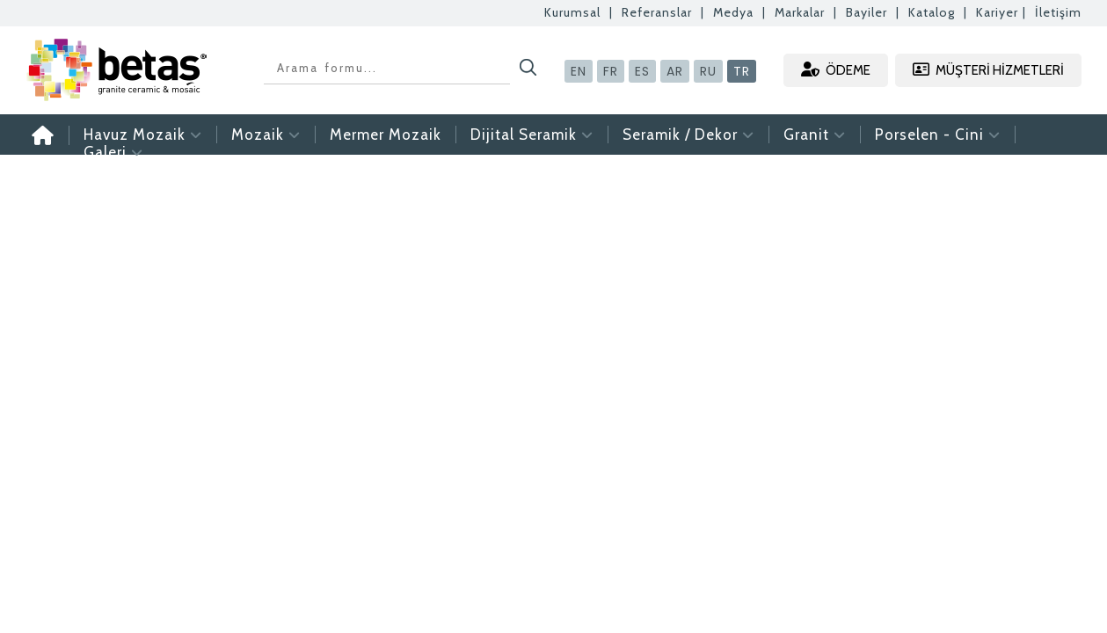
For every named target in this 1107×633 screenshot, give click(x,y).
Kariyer (997, 12)
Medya (733, 12)
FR (610, 71)
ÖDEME (835, 70)
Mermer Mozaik (385, 134)
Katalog (931, 12)
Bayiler (866, 12)
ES (642, 71)
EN (578, 71)
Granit (814, 134)
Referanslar (657, 12)
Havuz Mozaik (143, 134)
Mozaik (266, 134)
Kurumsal (572, 12)
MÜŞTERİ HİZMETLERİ (988, 70)
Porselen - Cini (938, 134)
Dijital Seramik (532, 134)
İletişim (1058, 12)
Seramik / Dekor (688, 134)
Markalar (800, 12)
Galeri (113, 152)
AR (674, 71)
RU (708, 71)
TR (741, 71)
